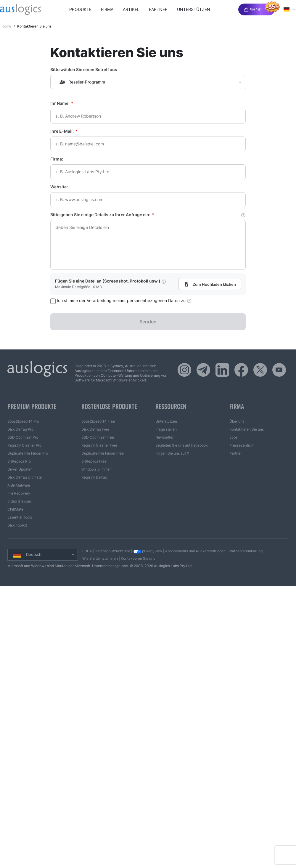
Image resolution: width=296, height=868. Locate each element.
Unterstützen (193, 9)
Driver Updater (19, 469)
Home (6, 26)
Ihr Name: (61, 103)
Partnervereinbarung (246, 551)
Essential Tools (19, 517)
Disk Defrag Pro (20, 429)
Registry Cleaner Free (99, 445)
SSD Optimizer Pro (22, 437)
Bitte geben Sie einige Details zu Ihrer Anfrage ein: (148, 215)
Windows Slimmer (96, 469)
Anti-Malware (18, 485)
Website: (59, 186)
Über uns (236, 421)
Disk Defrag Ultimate (24, 477)
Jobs (233, 437)
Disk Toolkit (17, 525)
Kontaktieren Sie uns (246, 429)
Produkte (80, 9)
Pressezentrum (241, 445)
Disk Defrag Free (95, 429)
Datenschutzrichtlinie (112, 551)
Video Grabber (19, 501)
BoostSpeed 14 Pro (23, 421)
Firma (107, 9)
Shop (256, 9)
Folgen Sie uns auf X (172, 453)
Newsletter (164, 437)
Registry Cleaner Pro (24, 445)
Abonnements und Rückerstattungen (195, 551)
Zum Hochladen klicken (208, 284)
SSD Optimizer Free (97, 437)
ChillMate (15, 509)
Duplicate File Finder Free (102, 453)
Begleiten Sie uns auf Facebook (181, 445)
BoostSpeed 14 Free (98, 421)
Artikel (131, 9)
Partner (158, 9)
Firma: (56, 158)
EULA (87, 551)
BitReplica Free (94, 461)
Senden (148, 322)
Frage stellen (166, 429)
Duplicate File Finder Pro (27, 453)
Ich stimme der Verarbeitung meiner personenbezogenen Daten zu (121, 300)
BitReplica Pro (19, 461)
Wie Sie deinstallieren (100, 558)
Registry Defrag (94, 477)
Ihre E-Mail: (64, 131)
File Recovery (18, 493)
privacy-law (148, 551)
